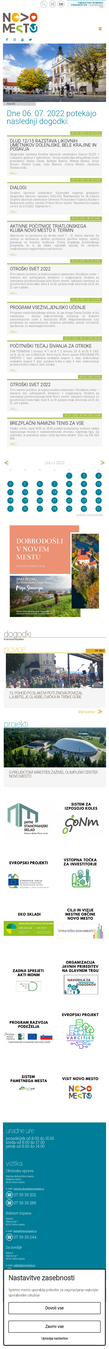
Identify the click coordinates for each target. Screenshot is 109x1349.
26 (25, 509)
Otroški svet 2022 (30, 269)
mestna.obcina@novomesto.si (29, 1188)
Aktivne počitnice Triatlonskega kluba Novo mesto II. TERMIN (48, 228)
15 (69, 492)
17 (98, 492)
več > (13, 173)
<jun (7, 463)
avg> (102, 463)
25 (10, 509)
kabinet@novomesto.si (25, 1230)
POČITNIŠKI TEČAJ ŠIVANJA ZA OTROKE (51, 346)
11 (10, 492)
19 (25, 500)
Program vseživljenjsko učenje (48, 307)
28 (54, 509)
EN (61, 4)
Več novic (86, 711)
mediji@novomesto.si (24, 1265)
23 (84, 500)
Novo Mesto (29, 23)
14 (54, 492)
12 (25, 492)
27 (40, 509)
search (43, 4)
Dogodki (11, 103)
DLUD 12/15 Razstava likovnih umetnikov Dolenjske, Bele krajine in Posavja (53, 145)
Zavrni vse (54, 1326)
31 (98, 509)
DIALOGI (18, 187)
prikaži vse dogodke (89, 514)
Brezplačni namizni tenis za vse (47, 423)
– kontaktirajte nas (87, 4)
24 (98, 500)
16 (84, 492)
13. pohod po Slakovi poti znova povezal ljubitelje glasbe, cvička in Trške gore (46, 695)
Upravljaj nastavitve (54, 1338)
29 (69, 509)
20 (40, 500)
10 (98, 484)
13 (40, 492)
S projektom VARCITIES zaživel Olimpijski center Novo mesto (53, 774)
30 (84, 509)
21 (54, 500)
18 (10, 500)
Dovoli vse (54, 1308)
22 (69, 500)
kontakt (52, 4)
